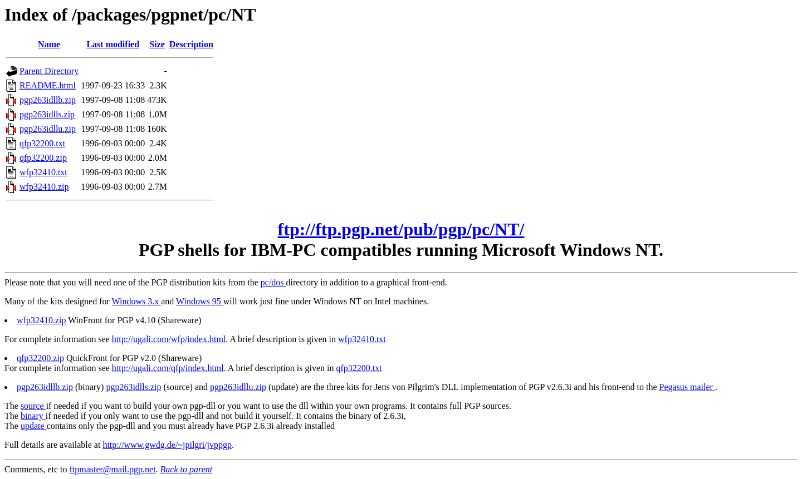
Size (157, 44)
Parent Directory (49, 71)
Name (49, 44)
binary (33, 416)
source (33, 406)
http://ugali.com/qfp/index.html (168, 368)
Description (191, 44)
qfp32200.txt (42, 143)
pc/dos (273, 282)
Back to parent (186, 469)
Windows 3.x (137, 301)
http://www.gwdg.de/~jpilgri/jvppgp (167, 445)
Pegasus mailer (687, 387)
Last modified (112, 44)
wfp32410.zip (44, 186)
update (34, 426)
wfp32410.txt (43, 172)
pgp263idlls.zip (47, 114)
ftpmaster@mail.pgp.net (112, 469)
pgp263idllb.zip (47, 100)
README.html (47, 85)
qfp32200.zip (43, 157)
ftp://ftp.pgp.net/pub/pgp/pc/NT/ (401, 229)
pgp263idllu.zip (47, 129)
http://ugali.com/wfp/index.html (169, 339)
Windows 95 (199, 301)
